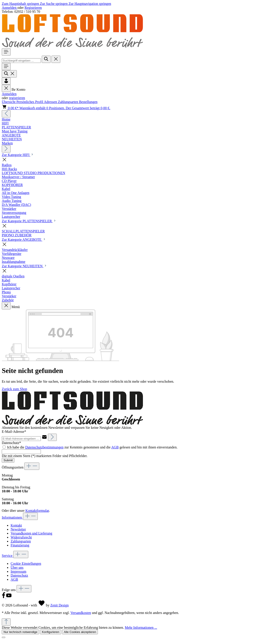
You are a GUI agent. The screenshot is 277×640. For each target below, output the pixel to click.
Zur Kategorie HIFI (18, 155)
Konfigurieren (50, 632)
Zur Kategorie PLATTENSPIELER (29, 221)
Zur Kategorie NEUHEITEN (24, 266)
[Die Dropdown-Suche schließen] (55, 59)
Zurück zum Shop (14, 389)
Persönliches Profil (30, 102)
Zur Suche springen (54, 4)
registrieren (17, 98)
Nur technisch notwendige (20, 632)
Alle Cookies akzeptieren (80, 632)
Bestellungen (88, 102)
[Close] (3, 637)
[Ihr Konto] (6, 81)
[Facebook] (4, 597)
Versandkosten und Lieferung (31, 533)
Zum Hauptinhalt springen (21, 4)
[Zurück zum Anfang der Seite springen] (6, 622)
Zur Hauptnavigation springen (89, 4)
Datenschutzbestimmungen (44, 447)
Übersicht (9, 102)
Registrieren (33, 7)
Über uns (17, 567)
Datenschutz (19, 575)
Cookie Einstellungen (26, 563)
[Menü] (6, 52)
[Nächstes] (6, 148)
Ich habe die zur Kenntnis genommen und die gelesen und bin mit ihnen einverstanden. (92, 447)
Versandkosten (80, 613)
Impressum (18, 571)
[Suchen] (46, 59)
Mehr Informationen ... (141, 627)
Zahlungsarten (68, 102)
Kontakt (16, 525)
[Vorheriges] (6, 113)
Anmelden (9, 7)
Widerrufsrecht (21, 537)
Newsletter (18, 529)
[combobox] (21, 60)
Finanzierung (20, 545)
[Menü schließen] (6, 88)
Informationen (12, 517)
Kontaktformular (37, 510)
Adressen (51, 102)
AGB (115, 447)
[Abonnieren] (52, 437)
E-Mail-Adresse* (14, 431)
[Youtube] (8, 597)
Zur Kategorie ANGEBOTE (24, 239)
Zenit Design (59, 605)
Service (7, 555)
